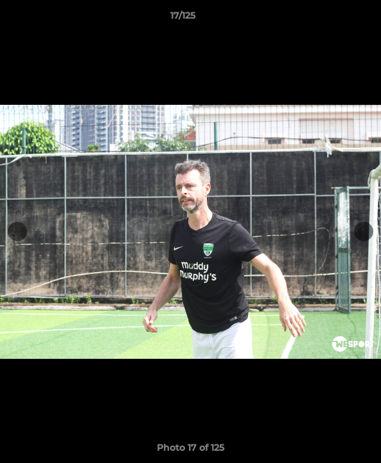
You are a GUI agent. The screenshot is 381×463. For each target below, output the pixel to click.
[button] (334, 18)
